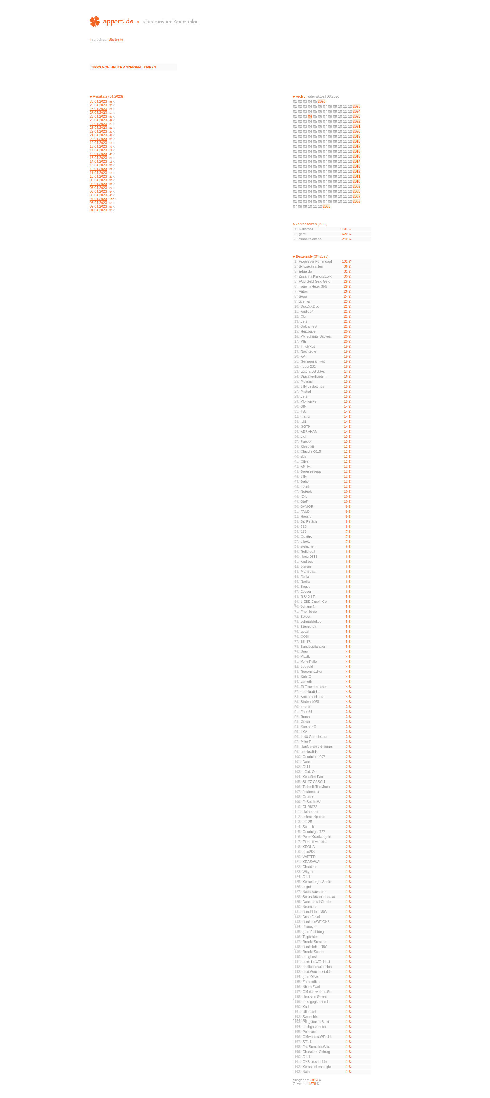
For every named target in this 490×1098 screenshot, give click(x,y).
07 (325, 106)
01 (295, 101)
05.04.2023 (98, 195)
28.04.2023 (98, 109)
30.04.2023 (98, 101)
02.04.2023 (98, 206)
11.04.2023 (98, 172)
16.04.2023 (98, 154)
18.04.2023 (98, 146)
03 (305, 101)
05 (315, 101)
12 (350, 106)
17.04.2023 (98, 150)
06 (320, 106)
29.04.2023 (98, 105)
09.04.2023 (98, 180)
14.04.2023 (98, 161)
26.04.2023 (98, 116)
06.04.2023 (98, 191)
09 (335, 106)
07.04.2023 (98, 187)
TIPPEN (150, 67)
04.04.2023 (98, 199)
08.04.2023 (98, 184)
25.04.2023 (98, 120)
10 (340, 106)
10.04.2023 (98, 176)
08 (330, 106)
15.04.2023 (98, 157)
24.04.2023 (98, 124)
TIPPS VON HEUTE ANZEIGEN (116, 67)
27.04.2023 (98, 112)
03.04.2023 (98, 202)
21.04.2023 (98, 135)
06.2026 (333, 96)
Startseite (116, 39)
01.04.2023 (98, 210)
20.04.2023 (98, 139)
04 (310, 101)
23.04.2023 (98, 127)
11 (345, 106)
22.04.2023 (98, 131)
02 (300, 101)
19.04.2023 (98, 142)
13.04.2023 (98, 165)
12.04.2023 (98, 169)
